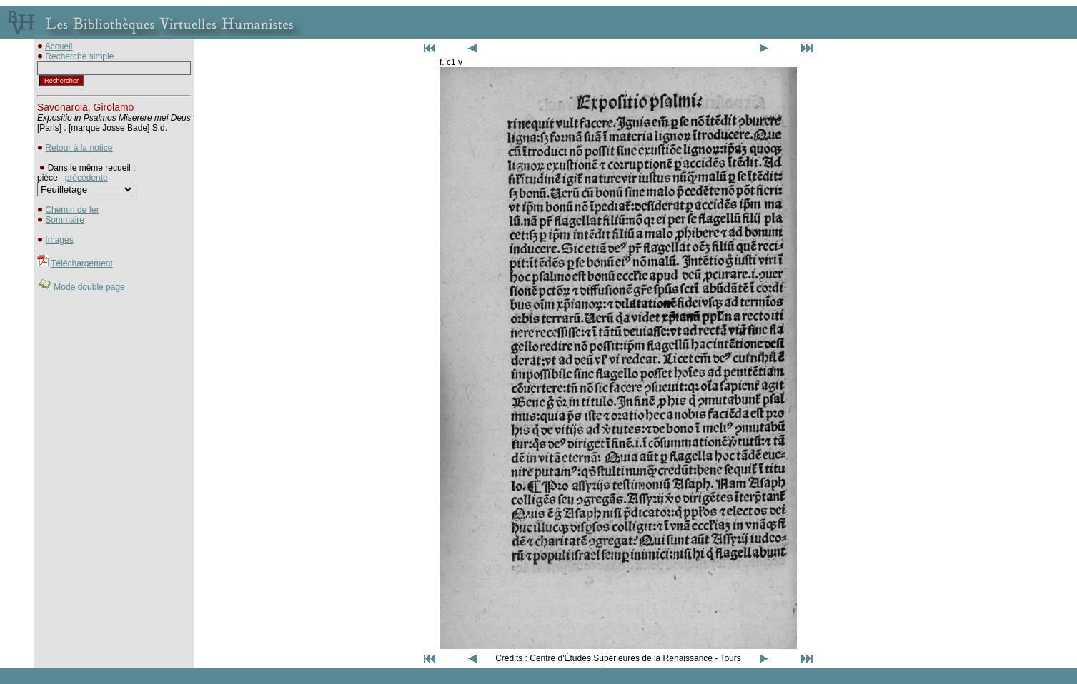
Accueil (59, 46)
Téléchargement (82, 263)
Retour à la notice (78, 148)
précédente (86, 178)
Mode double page (89, 287)
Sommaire (64, 220)
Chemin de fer (72, 210)
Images (59, 240)
